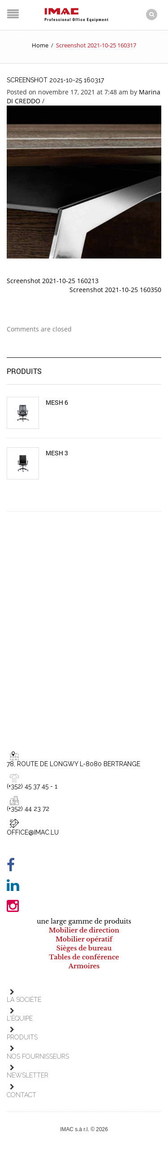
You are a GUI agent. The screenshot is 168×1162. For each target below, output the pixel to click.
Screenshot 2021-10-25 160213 (53, 280)
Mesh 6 (57, 403)
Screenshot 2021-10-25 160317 (55, 80)
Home (40, 45)
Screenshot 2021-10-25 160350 (115, 289)
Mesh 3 (57, 453)
